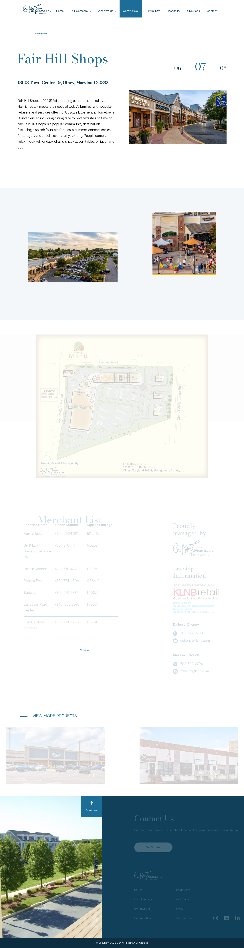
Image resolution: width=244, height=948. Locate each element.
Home (60, 11)
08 (223, 68)
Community (152, 11)
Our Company (79, 11)
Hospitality (173, 11)
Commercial (130, 11)
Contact (212, 11)
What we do (105, 11)
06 (177, 68)
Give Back (193, 11)
